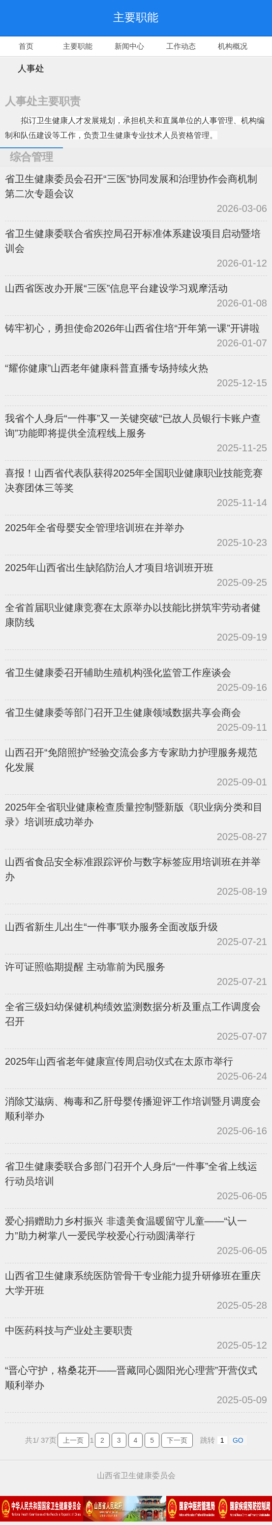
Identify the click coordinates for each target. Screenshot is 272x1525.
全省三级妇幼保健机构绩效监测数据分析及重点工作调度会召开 (133, 1014)
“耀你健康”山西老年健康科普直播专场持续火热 (106, 368)
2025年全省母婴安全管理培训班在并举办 (94, 527)
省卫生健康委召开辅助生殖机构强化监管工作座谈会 (118, 672)
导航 (247, 17)
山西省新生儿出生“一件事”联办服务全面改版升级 (111, 926)
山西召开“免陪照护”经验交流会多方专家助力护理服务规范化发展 (131, 760)
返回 (25, 17)
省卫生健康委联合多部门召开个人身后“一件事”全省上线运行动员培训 (131, 1173)
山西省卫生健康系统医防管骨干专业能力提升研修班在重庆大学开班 (133, 1283)
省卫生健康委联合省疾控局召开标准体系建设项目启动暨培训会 (133, 241)
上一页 (73, 1440)
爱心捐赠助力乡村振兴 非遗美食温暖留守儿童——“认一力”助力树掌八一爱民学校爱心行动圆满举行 (126, 1228)
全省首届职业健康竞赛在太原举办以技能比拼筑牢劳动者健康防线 (133, 615)
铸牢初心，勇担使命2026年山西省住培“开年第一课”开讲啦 (132, 328)
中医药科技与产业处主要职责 (69, 1330)
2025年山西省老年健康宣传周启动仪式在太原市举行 (119, 1061)
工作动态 (181, 46)
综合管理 (31, 157)
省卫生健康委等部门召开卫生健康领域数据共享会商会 (123, 712)
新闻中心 (129, 46)
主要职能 (77, 46)
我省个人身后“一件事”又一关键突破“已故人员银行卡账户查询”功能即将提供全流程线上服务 (133, 426)
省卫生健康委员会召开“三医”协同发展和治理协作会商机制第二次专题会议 (131, 186)
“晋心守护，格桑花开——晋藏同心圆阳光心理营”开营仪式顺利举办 (131, 1377)
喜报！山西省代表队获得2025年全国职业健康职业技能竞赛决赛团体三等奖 (134, 480)
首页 (26, 46)
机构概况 (232, 46)
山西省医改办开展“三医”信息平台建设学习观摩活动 (116, 288)
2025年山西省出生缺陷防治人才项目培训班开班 (109, 567)
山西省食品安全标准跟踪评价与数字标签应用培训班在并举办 (133, 869)
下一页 (177, 1440)
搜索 (208, 17)
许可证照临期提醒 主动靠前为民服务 (85, 966)
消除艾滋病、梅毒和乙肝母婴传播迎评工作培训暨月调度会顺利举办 (133, 1108)
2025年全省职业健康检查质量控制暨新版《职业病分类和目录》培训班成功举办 (134, 814)
